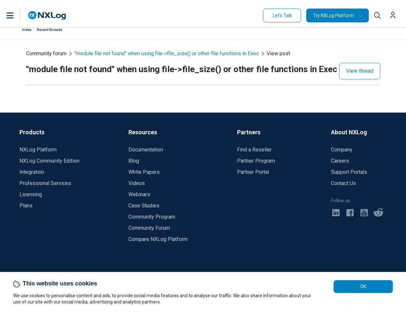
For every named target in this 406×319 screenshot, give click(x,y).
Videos (136, 183)
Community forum (46, 53)
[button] (17, 15)
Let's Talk (282, 15)
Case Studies (143, 205)
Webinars (139, 194)
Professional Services (45, 183)
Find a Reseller (254, 149)
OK (363, 286)
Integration (31, 172)
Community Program (151, 217)
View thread (359, 71)
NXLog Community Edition (49, 161)
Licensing (30, 194)
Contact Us (343, 183)
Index (27, 30)
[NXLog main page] (47, 15)
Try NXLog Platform (333, 15)
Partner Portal (253, 172)
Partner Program (256, 161)
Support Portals (349, 172)
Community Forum (149, 228)
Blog (133, 161)
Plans (26, 205)
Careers (340, 161)
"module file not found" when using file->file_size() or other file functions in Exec (166, 53)
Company (341, 149)
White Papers (144, 172)
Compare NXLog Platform (158, 239)
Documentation (145, 149)
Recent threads (49, 30)
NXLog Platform (38, 149)
